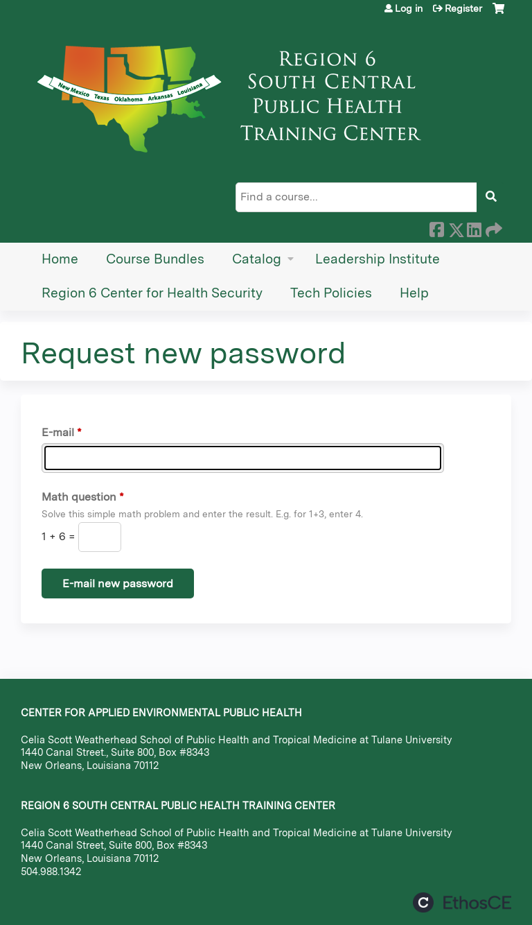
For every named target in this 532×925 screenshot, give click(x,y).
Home (60, 259)
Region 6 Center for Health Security (152, 293)
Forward (492, 227)
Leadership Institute (377, 259)
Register (463, 8)
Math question (79, 496)
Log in (409, 8)
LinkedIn (474, 227)
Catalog (256, 259)
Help (414, 293)
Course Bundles (155, 259)
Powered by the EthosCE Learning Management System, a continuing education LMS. (462, 902)
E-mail (58, 432)
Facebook (436, 227)
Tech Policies (331, 293)
